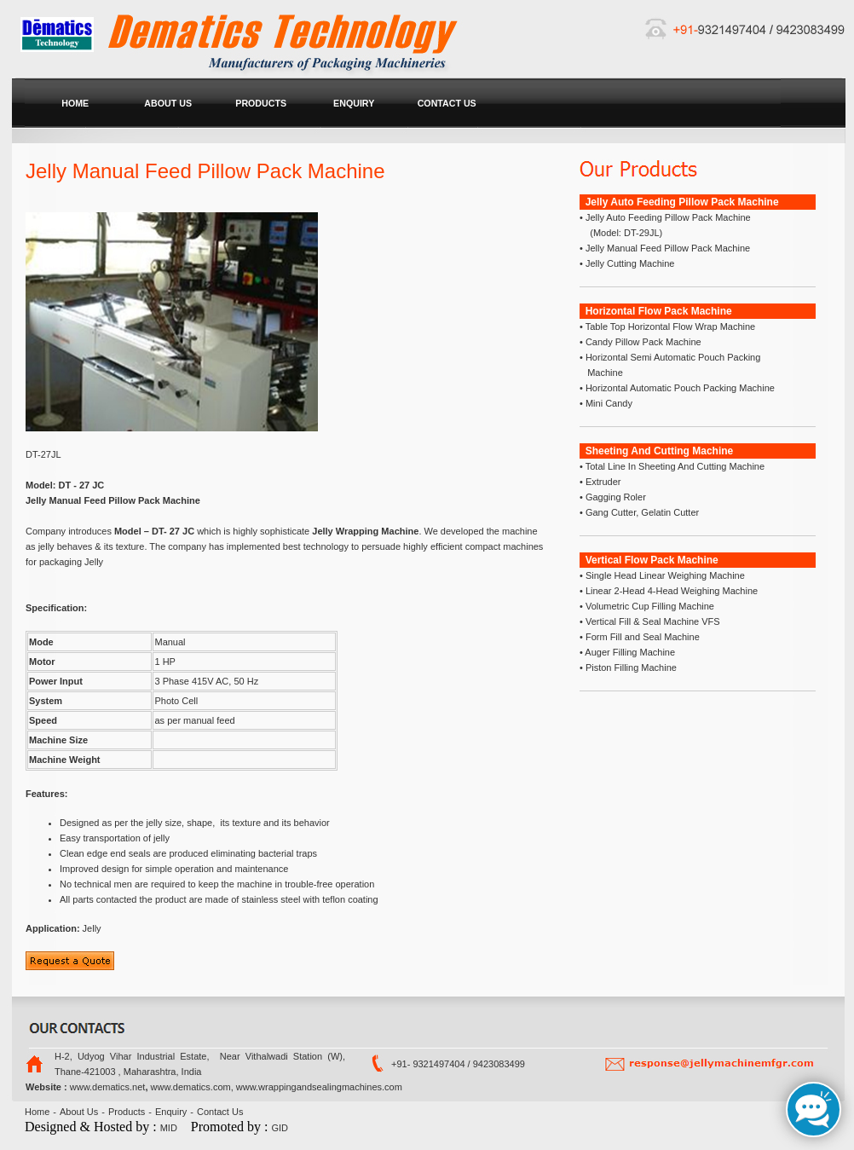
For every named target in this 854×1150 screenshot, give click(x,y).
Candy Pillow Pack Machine (642, 342)
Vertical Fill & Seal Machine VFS (653, 621)
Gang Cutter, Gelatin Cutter (641, 512)
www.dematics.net (108, 1087)
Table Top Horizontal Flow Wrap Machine (669, 326)
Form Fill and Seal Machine (641, 637)
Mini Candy (607, 403)
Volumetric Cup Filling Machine (648, 606)
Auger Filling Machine (629, 652)
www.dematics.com (191, 1087)
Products (126, 1112)
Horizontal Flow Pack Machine (659, 311)
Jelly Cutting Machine (629, 263)
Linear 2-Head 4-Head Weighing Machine (670, 591)
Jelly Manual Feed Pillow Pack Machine (666, 248)
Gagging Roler (614, 497)
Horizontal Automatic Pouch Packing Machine (679, 388)
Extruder (602, 482)
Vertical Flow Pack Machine (652, 560)
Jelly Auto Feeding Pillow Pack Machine (682, 202)
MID (168, 1128)
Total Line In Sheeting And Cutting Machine (674, 466)
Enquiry (171, 1112)
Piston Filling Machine (630, 667)
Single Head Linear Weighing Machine (665, 575)
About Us (79, 1112)
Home (37, 1112)
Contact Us (220, 1112)
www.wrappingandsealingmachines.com (319, 1087)
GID (280, 1128)
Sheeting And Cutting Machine (660, 451)
